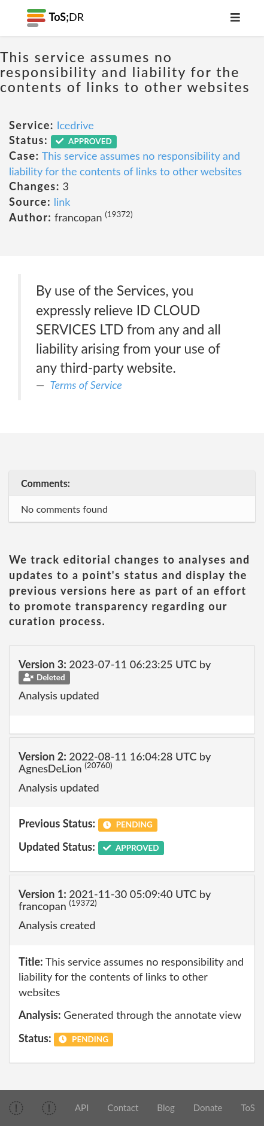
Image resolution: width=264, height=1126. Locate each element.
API (82, 1107)
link (62, 201)
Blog (165, 1107)
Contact (122, 1107)
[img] (16, 1108)
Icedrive (75, 125)
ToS (248, 1107)
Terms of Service (86, 384)
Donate (208, 1107)
